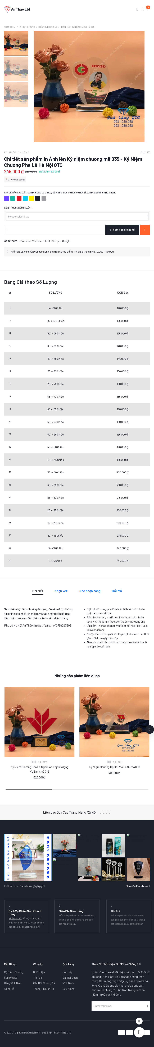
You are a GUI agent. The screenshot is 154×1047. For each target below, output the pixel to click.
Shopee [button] (56, 241)
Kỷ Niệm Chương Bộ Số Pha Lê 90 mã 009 (114, 767)
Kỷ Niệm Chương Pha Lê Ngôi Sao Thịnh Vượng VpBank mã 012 (39, 769)
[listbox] (77, 216)
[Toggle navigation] (137, 9)
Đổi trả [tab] (117, 591)
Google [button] (66, 241)
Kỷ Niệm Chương (27, 27)
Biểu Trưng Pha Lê (47, 27)
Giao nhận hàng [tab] (90, 591)
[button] (149, 729)
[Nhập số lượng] (54, 230)
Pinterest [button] (25, 241)
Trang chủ (9, 27)
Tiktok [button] (47, 241)
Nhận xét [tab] (60, 591)
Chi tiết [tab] (37, 591)
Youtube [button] (37, 241)
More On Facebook (138, 886)
